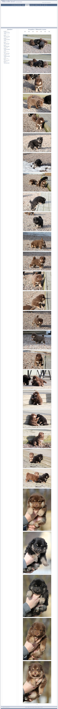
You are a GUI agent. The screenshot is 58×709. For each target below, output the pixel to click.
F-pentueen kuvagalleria (7, 32)
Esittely (29, 707)
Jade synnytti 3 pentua (6, 53)
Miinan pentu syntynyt (6, 43)
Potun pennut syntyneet (7, 36)
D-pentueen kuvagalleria (7, 49)
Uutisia (38, 707)
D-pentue (5, 50)
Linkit (41, 707)
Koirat (31, 707)
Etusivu (26, 707)
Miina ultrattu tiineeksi (6, 46)
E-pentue (5, 40)
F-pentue (5, 33)
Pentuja (36, 707)
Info (40, 707)
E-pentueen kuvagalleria (7, 39)
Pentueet (33, 707)
